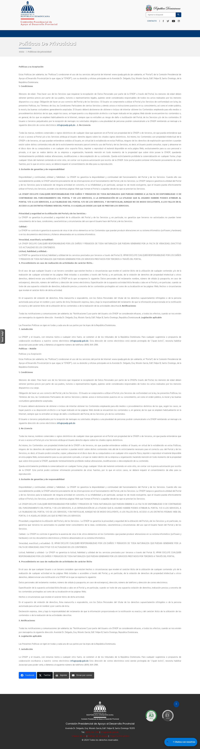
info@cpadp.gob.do (66, 423)
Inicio (21, 32)
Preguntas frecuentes (119, 736)
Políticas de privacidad (98, 736)
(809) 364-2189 (92, 732)
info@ (66, 125)
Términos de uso (78, 736)
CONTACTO (152, 20)
